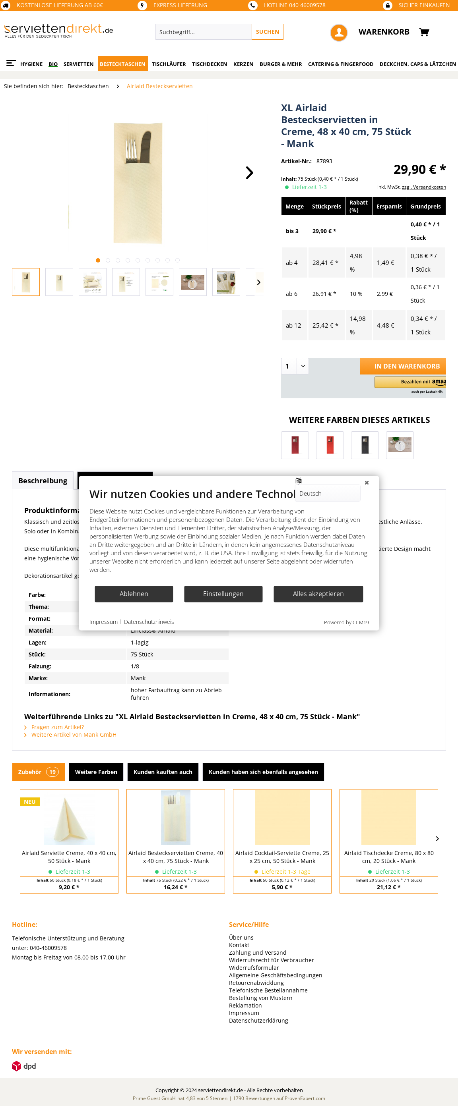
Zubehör (38, 772)
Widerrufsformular (254, 967)
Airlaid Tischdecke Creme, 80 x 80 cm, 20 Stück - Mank (389, 857)
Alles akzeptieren (318, 593)
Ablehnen (134, 593)
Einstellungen (223, 593)
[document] (229, 536)
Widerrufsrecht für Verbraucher (271, 960)
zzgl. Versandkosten (424, 186)
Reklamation (245, 1005)
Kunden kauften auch (163, 772)
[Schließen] (367, 482)
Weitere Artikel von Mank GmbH (70, 734)
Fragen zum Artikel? (54, 727)
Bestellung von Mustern (261, 998)
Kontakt (239, 945)
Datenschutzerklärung (258, 1020)
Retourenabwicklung (256, 982)
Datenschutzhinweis (149, 621)
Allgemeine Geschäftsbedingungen (275, 975)
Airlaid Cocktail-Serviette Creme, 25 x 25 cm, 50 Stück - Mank (282, 857)
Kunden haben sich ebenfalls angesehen (263, 772)
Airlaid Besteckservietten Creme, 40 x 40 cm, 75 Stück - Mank (175, 857)
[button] (414, 385)
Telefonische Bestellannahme (268, 990)
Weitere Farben (96, 772)
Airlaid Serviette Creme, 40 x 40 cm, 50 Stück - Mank (69, 857)
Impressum (244, 1013)
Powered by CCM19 (346, 621)
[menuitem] (253, 32)
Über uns (241, 937)
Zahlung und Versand (258, 952)
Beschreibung (42, 480)
